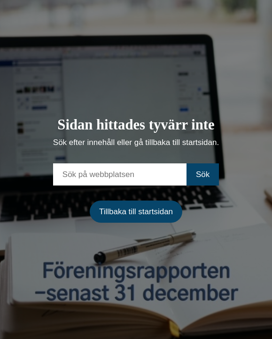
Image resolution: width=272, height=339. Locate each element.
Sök (203, 174)
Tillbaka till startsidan (136, 211)
